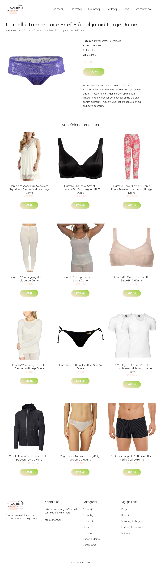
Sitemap (126, 533)
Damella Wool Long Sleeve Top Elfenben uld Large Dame (29, 367)
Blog (126, 9)
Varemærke (144, 9)
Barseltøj (88, 516)
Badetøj (111, 9)
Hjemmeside (13, 31)
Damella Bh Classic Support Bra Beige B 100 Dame (131, 280)
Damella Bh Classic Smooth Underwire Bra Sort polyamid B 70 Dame (80, 190)
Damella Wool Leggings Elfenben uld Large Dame (29, 280)
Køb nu (93, 72)
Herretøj (76, 9)
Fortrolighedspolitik (132, 528)
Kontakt (125, 516)
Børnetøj (94, 9)
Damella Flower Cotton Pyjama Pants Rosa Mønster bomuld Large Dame (131, 190)
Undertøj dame (91, 539)
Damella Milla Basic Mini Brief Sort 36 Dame (80, 367)
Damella (116, 41)
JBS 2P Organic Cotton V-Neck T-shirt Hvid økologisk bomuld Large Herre (132, 369)
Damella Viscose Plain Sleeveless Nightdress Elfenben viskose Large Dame (29, 190)
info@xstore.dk (52, 520)
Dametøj (58, 9)
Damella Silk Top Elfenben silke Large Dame (80, 280)
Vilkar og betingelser (133, 522)
